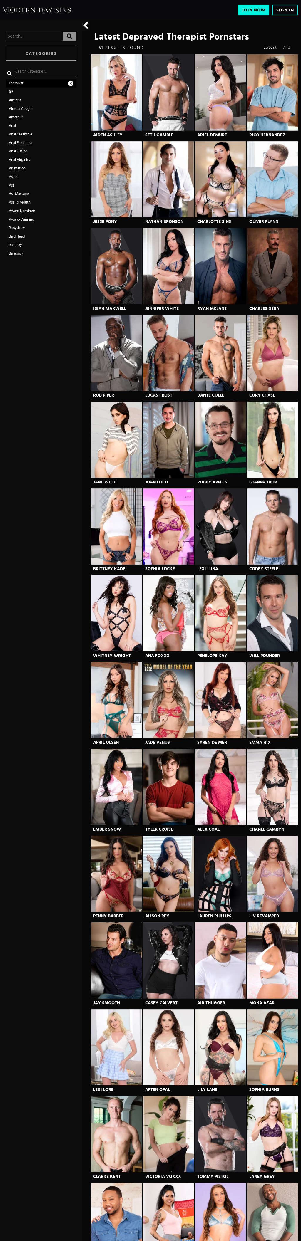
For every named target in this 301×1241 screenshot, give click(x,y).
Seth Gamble (159, 135)
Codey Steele (263, 569)
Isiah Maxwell (109, 308)
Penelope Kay (212, 656)
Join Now (253, 10)
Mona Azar (262, 1003)
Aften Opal (157, 1089)
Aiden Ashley (108, 135)
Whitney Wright (112, 656)
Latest (270, 48)
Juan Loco (156, 482)
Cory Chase (262, 395)
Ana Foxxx (157, 656)
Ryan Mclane (212, 308)
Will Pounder (264, 656)
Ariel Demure (212, 135)
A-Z (287, 48)
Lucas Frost (158, 395)
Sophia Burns (264, 1089)
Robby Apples (212, 482)
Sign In (285, 10)
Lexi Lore (103, 1089)
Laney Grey (262, 1176)
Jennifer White (162, 308)
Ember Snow (107, 829)
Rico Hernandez (267, 135)
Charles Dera (264, 308)
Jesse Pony (105, 221)
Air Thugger (211, 1003)
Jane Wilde (105, 482)
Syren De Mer (212, 742)
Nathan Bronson (164, 221)
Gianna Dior (263, 482)
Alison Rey (157, 916)
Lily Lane (207, 1089)
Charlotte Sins (214, 221)
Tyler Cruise (159, 829)
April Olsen (106, 742)
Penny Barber (108, 916)
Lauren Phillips (214, 916)
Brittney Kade (109, 569)
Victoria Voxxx (163, 1176)
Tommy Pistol (212, 1176)
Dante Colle (210, 395)
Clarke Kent (107, 1176)
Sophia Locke (160, 569)
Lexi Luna (207, 569)
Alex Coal (208, 829)
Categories (41, 53)
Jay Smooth (106, 1003)
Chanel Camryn (266, 829)
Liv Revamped (264, 916)
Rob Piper (103, 395)
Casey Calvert (161, 1003)
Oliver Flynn (263, 221)
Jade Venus (157, 742)
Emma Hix (260, 742)
